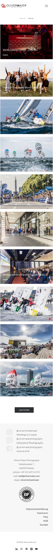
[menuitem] (22, 18)
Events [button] (30, 18)
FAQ (45, 516)
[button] (46, 6)
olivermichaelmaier (30, 479)
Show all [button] (22, 18)
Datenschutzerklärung (37, 509)
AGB (45, 520)
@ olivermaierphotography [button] (30, 438)
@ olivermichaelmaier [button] (27, 430)
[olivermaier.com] (14, 6)
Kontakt (44, 524)
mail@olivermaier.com (29, 476)
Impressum (42, 513)
